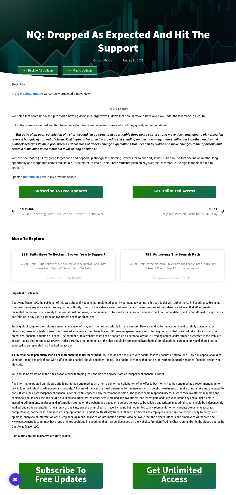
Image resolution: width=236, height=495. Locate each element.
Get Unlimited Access (174, 191)
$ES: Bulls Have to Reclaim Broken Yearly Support (63, 254)
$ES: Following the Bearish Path (172, 254)
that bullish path (35, 177)
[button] (15, 479)
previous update (31, 93)
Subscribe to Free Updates (61, 191)
